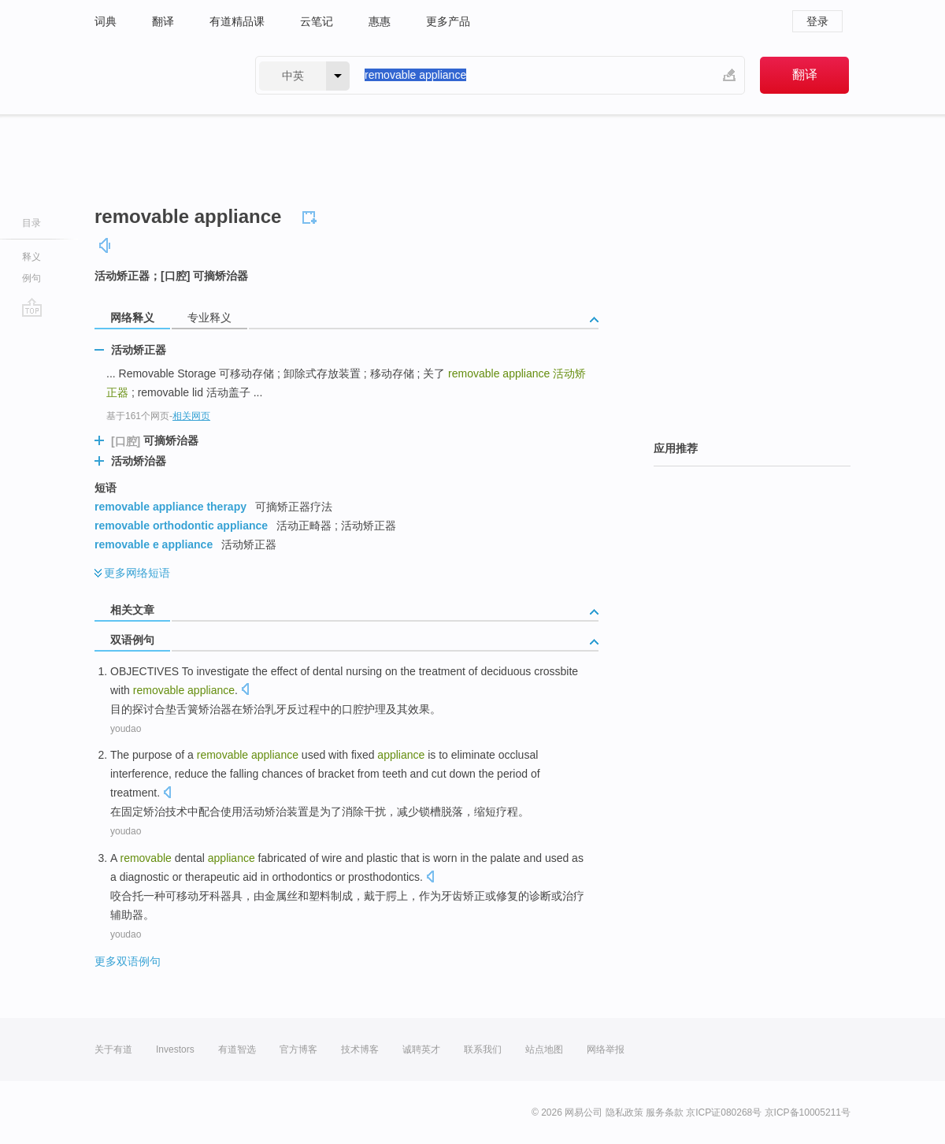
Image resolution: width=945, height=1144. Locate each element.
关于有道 (113, 1049)
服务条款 (665, 1112)
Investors (175, 1049)
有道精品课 (237, 21)
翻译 (163, 21)
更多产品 (448, 21)
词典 (105, 21)
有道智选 (237, 1049)
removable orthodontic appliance (181, 525)
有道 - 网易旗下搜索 (159, 75)
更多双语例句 (127, 961)
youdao (125, 728)
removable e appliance (153, 544)
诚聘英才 (421, 1049)
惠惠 (380, 21)
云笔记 (316, 21)
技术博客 (360, 1049)
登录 (817, 21)
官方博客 (298, 1049)
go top (32, 307)
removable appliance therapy (170, 506)
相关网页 (191, 416)
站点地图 (544, 1049)
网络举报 (605, 1049)
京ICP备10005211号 (807, 1112)
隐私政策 (624, 1112)
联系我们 (483, 1049)
